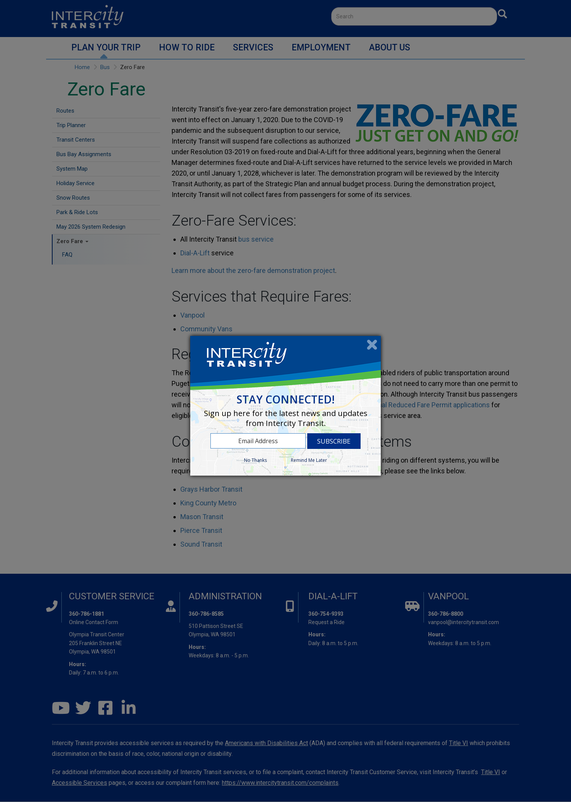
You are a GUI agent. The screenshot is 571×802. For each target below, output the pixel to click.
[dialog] (285, 406)
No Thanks (255, 460)
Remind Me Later (309, 460)
